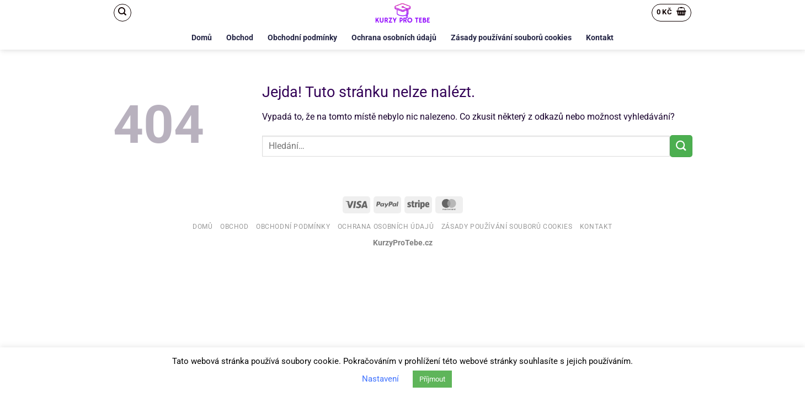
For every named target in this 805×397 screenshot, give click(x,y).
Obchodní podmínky (302, 37)
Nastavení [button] (380, 379)
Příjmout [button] (432, 379)
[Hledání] (122, 13)
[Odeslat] (681, 146)
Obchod (239, 37)
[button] (671, 13)
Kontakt (600, 37)
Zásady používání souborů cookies (511, 37)
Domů (201, 37)
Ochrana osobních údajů (393, 37)
